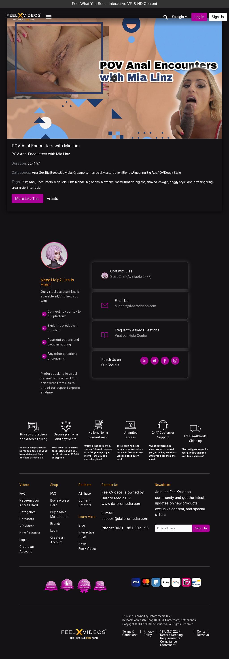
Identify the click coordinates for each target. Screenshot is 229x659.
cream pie (19, 187)
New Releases (29, 533)
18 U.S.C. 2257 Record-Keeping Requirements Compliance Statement (171, 638)
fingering (206, 182)
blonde (80, 182)
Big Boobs (52, 172)
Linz (71, 182)
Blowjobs (66, 172)
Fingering (139, 172)
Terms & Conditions (129, 633)
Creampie (80, 172)
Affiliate (84, 493)
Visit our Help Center (131, 335)
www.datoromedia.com (121, 503)
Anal (32, 182)
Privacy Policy (149, 633)
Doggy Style (172, 172)
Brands (55, 523)
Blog (81, 525)
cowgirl (163, 182)
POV (160, 172)
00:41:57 (34, 163)
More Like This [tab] (27, 198)
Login (23, 540)
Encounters (45, 182)
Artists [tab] (52, 198)
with (57, 182)
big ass (140, 182)
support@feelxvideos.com (135, 306)
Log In (199, 17)
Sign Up (218, 17)
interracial (34, 187)
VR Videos (26, 526)
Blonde (127, 172)
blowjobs (107, 182)
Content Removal (203, 633)
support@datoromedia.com (125, 518)
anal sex (193, 182)
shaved (152, 182)
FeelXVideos (180, 492)
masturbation (124, 182)
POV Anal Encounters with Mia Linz (46, 146)
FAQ (22, 493)
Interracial (95, 172)
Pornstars (26, 519)
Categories (27, 512)
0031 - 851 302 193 (132, 528)
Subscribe (201, 528)
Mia (64, 182)
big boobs (93, 182)
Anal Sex (38, 172)
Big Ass (151, 172)
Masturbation (112, 172)
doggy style (178, 182)
